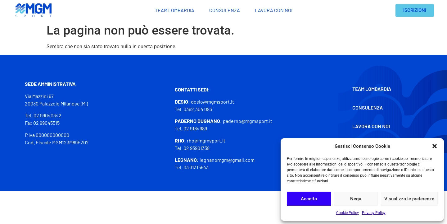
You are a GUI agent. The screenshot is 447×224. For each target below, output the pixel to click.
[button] (434, 146)
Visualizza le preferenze (409, 199)
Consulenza (224, 10)
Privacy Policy (374, 213)
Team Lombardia (174, 10)
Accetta (309, 199)
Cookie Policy (347, 213)
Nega (355, 199)
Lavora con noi (273, 10)
